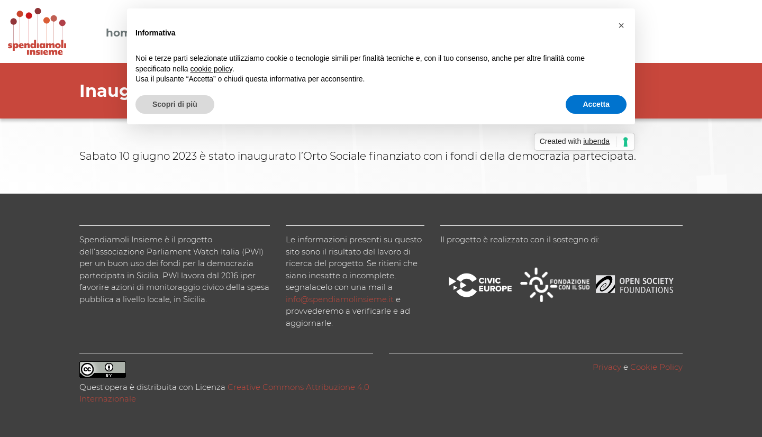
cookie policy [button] (211, 69)
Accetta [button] (596, 104)
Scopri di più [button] (174, 104)
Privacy (607, 367)
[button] (621, 25)
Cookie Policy (656, 367)
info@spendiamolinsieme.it (340, 299)
